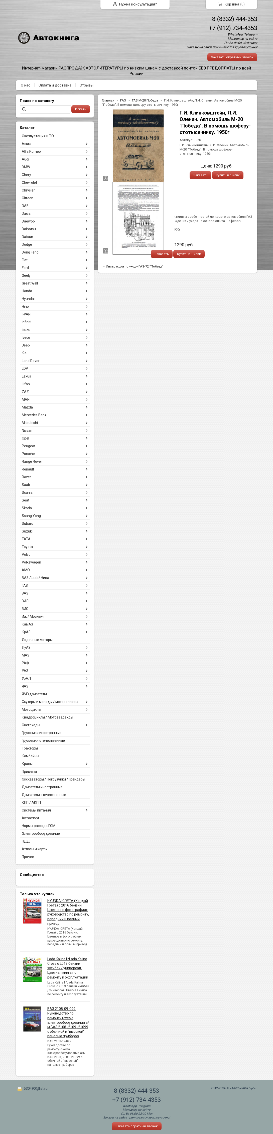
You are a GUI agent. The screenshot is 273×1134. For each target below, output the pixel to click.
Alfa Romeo (31, 152)
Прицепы (29, 772)
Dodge (27, 244)
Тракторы (30, 748)
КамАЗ (27, 624)
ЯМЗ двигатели (34, 694)
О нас (25, 85)
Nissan (27, 430)
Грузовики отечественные (43, 740)
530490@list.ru (36, 1088)
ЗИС (25, 609)
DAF (25, 206)
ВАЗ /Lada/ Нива (35, 578)
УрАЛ (26, 678)
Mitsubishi (30, 423)
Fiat (25, 260)
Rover (26, 477)
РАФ (25, 663)
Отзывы (86, 85)
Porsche (28, 454)
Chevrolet (29, 182)
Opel (25, 438)
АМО (26, 570)
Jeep (26, 345)
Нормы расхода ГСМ (38, 826)
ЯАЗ (25, 686)
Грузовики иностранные (41, 733)
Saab (26, 485)
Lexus (26, 376)
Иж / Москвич (33, 616)
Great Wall (30, 283)
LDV (25, 368)
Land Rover (31, 361)
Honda (27, 291)
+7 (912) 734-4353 (233, 28)
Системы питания (36, 810)
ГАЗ (25, 586)
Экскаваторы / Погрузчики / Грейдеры (53, 779)
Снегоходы (31, 725)
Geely (26, 276)
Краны (27, 764)
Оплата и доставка (55, 85)
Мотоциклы (31, 710)
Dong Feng (30, 252)
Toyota (27, 547)
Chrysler (28, 190)
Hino (25, 306)
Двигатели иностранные (42, 787)
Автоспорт (30, 818)
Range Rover (32, 462)
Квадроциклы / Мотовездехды (47, 717)
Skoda (27, 508)
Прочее (28, 857)
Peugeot (28, 446)
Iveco (26, 338)
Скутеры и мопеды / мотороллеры (50, 702)
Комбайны (30, 756)
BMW (26, 167)
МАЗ (25, 655)
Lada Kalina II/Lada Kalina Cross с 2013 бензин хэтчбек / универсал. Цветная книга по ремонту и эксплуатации (67, 968)
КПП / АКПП (31, 802)
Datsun (27, 237)
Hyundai (28, 299)
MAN (26, 400)
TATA (26, 539)
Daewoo (28, 221)
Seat (25, 500)
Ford (25, 268)
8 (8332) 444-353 (234, 19)
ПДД (26, 841)
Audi (25, 159)
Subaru (27, 524)
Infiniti (26, 322)
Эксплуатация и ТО (38, 136)
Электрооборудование (41, 834)
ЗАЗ (25, 593)
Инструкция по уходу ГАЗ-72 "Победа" (135, 266)
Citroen (27, 198)
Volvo (26, 554)
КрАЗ (26, 632)
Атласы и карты (34, 849)
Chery (26, 175)
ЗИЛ (25, 601)
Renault (28, 469)
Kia (24, 353)
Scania (27, 492)
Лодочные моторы (37, 640)
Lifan (26, 384)
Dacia (26, 214)
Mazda (27, 407)
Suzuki (27, 531)
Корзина (231, 4)
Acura (26, 144)
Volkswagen (31, 562)
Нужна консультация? (138, 4)
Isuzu (26, 330)
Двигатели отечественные (44, 795)
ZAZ (25, 392)
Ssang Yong (31, 516)
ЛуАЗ (26, 648)
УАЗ (25, 671)
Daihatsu (29, 229)
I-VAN (26, 314)
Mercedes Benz (34, 415)
